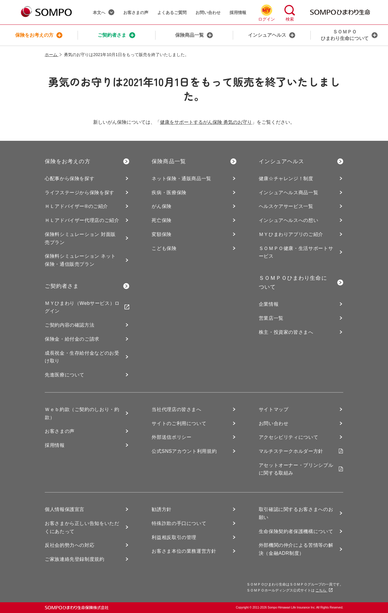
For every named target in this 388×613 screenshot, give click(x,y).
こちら (323, 590)
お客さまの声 (135, 12)
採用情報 (238, 12)
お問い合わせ (208, 12)
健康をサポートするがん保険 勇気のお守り (206, 122)
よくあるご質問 (172, 12)
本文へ (103, 12)
